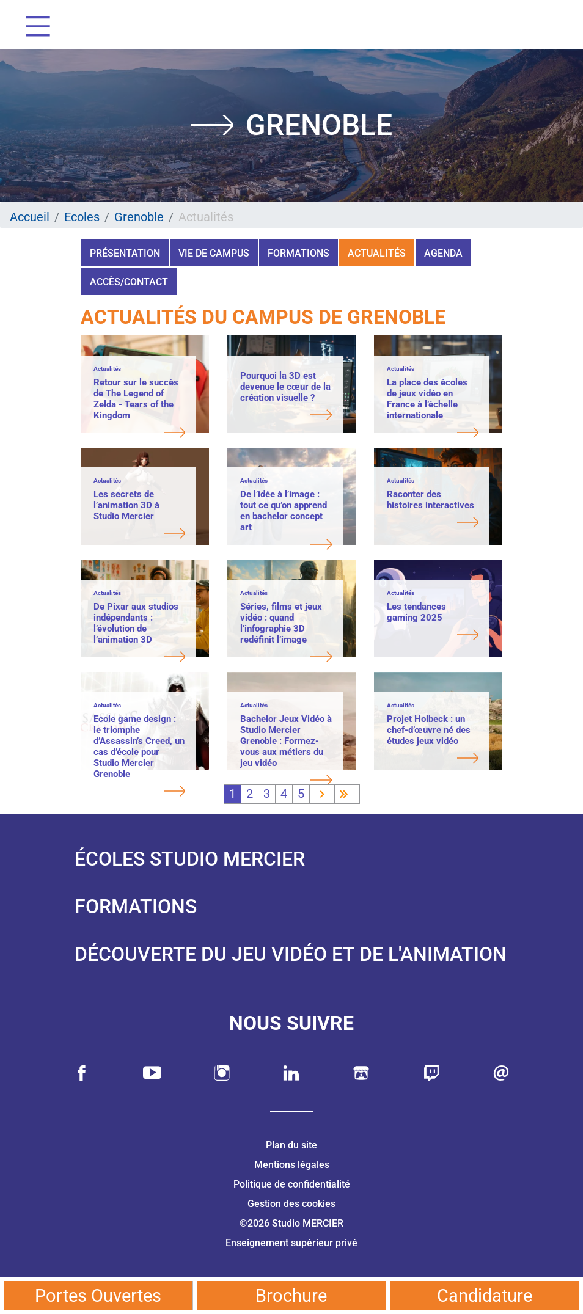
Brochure (291, 1295)
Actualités (377, 253)
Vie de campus (213, 253)
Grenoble (139, 217)
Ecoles (82, 217)
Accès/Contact (129, 282)
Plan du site (291, 1145)
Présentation (125, 253)
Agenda (443, 253)
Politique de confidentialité (291, 1184)
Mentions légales (291, 1164)
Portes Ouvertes (98, 1295)
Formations (298, 253)
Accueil (30, 217)
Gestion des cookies (292, 1204)
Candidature (484, 1295)
